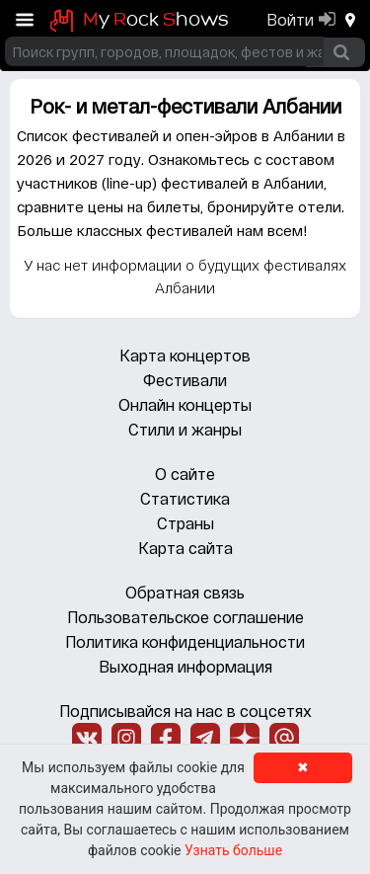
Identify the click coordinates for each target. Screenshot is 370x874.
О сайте (185, 473)
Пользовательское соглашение (185, 616)
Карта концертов (185, 355)
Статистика (185, 498)
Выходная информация (185, 666)
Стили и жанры (185, 429)
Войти (290, 19)
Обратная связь (185, 592)
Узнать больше (233, 850)
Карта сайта (185, 547)
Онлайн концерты (185, 404)
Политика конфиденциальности (185, 641)
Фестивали (185, 379)
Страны (185, 523)
